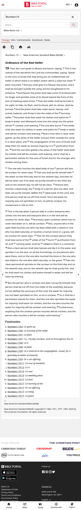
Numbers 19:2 (15, 326)
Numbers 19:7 (15, 334)
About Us (5, 486)
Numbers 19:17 (15, 379)
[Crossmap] (44, 449)
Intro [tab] (13, 40)
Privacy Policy (7, 492)
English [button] (46, 500)
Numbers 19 (13, 55)
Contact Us (46, 486)
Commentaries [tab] (24, 40)
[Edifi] (44, 455)
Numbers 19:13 (15, 371)
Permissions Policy (9, 498)
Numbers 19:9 (15, 351)
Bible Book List (13, 30)
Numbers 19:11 (15, 363)
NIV (69, 4)
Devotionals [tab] (37, 40)
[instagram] (50, 471)
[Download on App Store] (9, 472)
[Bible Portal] (20, 467)
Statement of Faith (9, 489)
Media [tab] (47, 40)
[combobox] (41, 18)
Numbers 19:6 (15, 330)
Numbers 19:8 (15, 342)
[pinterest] (47, 471)
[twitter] (53, 471)
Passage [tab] (5, 40)
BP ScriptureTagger (10, 501)
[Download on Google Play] (9, 478)
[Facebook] (43, 471)
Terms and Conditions (11, 495)
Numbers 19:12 (15, 367)
